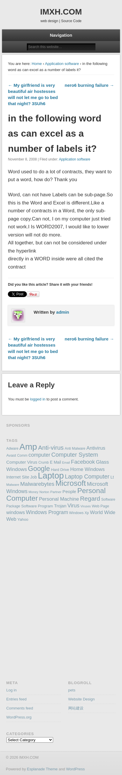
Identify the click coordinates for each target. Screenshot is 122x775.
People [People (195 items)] (69, 491)
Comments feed (19, 708)
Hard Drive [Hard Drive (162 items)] (60, 469)
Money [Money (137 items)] (34, 492)
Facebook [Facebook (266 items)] (83, 462)
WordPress (75, 769)
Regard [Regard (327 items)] (90, 498)
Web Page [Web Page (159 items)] (100, 506)
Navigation (61, 35)
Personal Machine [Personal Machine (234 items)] (59, 499)
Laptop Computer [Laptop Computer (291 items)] (87, 476)
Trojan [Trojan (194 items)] (60, 505)
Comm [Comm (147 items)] (22, 455)
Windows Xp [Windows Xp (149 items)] (79, 513)
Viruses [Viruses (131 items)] (86, 506)
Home (37, 63)
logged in (38, 399)
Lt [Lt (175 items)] (112, 477)
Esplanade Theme (42, 769)
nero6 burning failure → (89, 85)
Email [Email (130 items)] (66, 462)
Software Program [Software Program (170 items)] (37, 506)
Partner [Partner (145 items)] (55, 492)
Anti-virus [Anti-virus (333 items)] (51, 447)
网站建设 (75, 708)
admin (62, 312)
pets (72, 690)
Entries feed (16, 699)
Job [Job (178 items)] (33, 477)
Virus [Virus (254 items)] (73, 506)
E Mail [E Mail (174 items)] (55, 462)
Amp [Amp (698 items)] (28, 446)
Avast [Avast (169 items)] (11, 455)
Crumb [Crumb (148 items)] (43, 462)
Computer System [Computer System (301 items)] (74, 454)
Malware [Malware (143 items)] (12, 484)
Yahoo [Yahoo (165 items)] (23, 519)
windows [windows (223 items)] (15, 512)
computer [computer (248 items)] (39, 455)
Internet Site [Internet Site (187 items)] (17, 477)
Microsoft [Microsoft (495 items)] (70, 483)
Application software (62, 63)
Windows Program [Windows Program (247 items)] (47, 512)
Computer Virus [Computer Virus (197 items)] (21, 462)
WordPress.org (19, 717)
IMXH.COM (61, 11)
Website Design (81, 699)
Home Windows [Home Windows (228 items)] (87, 469)
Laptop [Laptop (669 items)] (51, 475)
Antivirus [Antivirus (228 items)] (95, 448)
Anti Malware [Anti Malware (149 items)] (75, 448)
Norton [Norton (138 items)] (44, 492)
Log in (11, 690)
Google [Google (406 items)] (39, 468)
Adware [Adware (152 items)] (12, 448)
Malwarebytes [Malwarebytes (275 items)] (37, 484)
